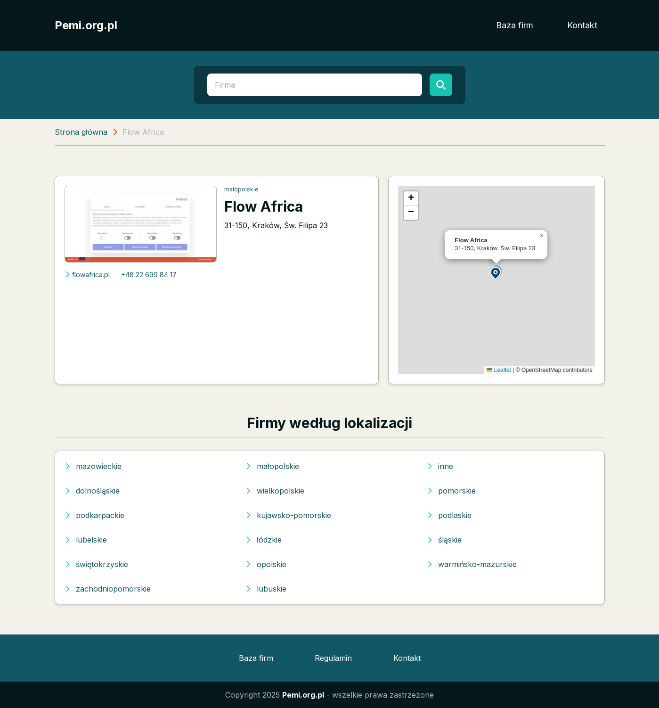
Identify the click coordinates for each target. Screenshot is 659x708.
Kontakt (582, 25)
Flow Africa (263, 206)
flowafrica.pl (87, 275)
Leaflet (499, 370)
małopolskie (241, 189)
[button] (496, 272)
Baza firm (514, 25)
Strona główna (81, 132)
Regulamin (333, 658)
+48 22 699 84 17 (149, 275)
